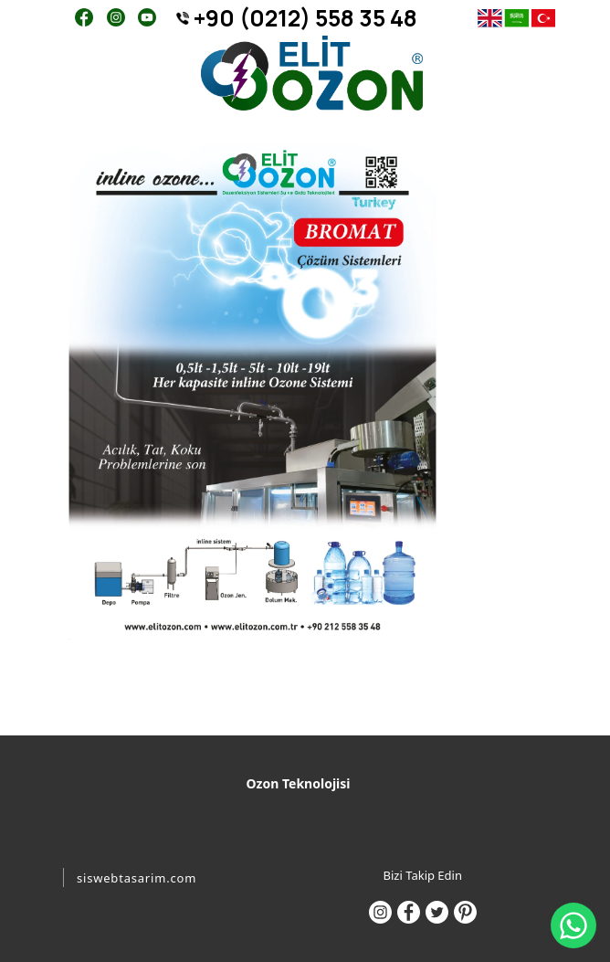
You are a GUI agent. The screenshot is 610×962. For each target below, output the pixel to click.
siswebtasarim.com (136, 878)
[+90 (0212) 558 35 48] (301, 18)
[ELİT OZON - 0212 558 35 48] (312, 73)
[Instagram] (115, 15)
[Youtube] (147, 15)
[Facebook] (84, 15)
